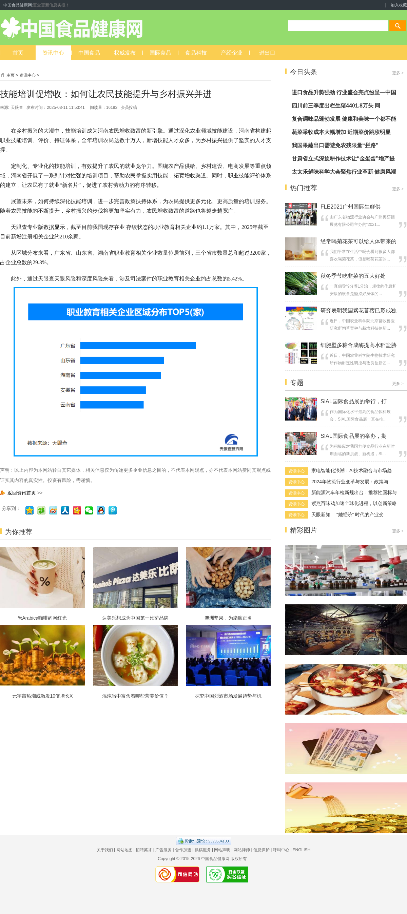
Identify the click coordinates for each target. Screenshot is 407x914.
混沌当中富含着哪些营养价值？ (135, 696)
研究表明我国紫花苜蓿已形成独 (358, 310)
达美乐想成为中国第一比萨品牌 (135, 618)
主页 (10, 75)
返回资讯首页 (21, 492)
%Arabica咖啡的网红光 (42, 618)
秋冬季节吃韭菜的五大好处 (353, 276)
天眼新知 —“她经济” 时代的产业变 (347, 514)
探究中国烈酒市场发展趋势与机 (228, 696)
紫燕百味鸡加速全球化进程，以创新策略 (354, 503)
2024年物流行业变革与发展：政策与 (349, 481)
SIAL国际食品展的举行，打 (354, 401)
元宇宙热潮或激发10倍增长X (42, 696)
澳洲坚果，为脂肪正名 (228, 618)
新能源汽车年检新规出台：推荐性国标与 (354, 492)
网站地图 (124, 850)
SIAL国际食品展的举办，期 (354, 436)
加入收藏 (399, 5)
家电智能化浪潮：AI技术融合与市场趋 (351, 470)
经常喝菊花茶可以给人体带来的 (358, 241)
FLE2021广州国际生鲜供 (351, 207)
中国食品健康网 (17, 5)
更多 (398, 73)
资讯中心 (27, 75)
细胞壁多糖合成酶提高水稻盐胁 (358, 345)
